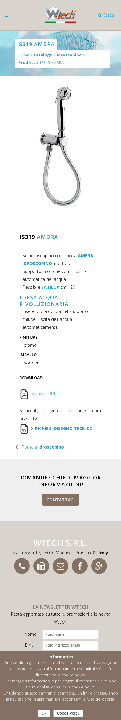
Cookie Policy (68, 713)
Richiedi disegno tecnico (64, 428)
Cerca (106, 15)
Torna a (43, 447)
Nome (30, 634)
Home (24, 55)
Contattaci (60, 500)
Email (30, 645)
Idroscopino (69, 55)
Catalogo (43, 55)
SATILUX (50, 287)
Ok (44, 713)
